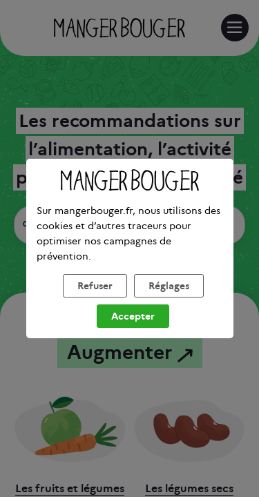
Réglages (168, 303)
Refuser (95, 303)
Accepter (133, 333)
